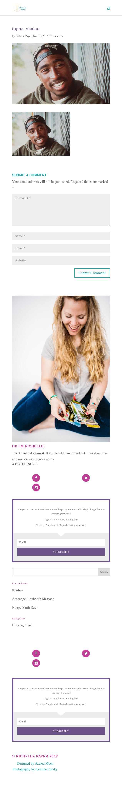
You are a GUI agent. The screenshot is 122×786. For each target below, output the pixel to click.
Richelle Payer (23, 36)
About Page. (25, 464)
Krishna (17, 590)
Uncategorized (22, 625)
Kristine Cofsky (47, 769)
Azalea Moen (44, 763)
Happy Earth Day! (25, 607)
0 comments (56, 36)
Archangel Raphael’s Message (33, 599)
